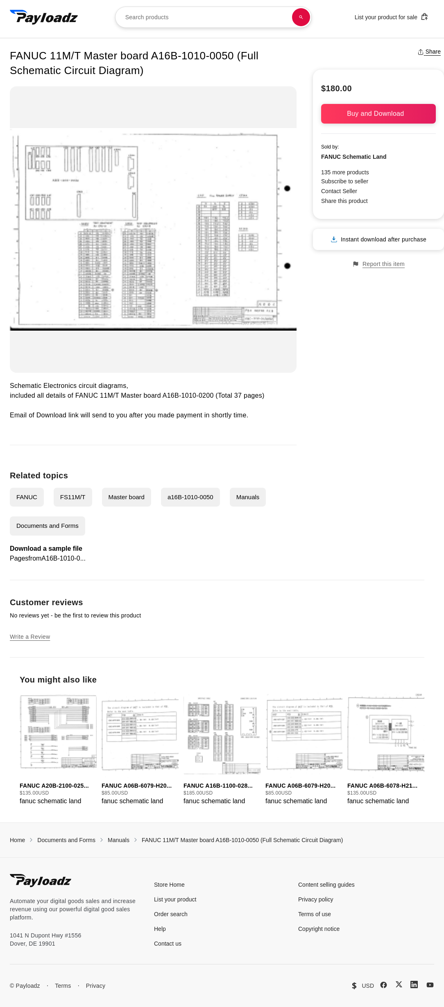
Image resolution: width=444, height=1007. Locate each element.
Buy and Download (378, 113)
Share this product (344, 201)
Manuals (248, 496)
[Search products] (301, 17)
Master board (127, 496)
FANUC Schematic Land (353, 156)
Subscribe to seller (344, 181)
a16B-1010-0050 (190, 496)
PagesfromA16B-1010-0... (48, 558)
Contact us (167, 943)
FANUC (26, 496)
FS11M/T (73, 496)
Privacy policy (315, 899)
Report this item (378, 264)
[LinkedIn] (414, 984)
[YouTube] (430, 985)
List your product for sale (391, 16)
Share (429, 51)
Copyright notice (319, 929)
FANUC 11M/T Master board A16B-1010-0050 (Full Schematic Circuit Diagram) (242, 840)
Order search (171, 914)
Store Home (169, 884)
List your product (175, 899)
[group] (58, 749)
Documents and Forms (47, 525)
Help (160, 929)
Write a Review (30, 636)
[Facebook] (383, 985)
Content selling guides (326, 884)
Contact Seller (339, 191)
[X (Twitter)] (399, 984)
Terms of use (314, 914)
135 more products (345, 172)
